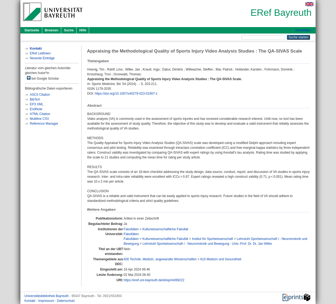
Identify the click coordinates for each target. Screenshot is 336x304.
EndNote (36, 109)
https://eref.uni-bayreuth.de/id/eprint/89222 (154, 280)
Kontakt (30, 301)
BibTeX (35, 99)
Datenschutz (66, 301)
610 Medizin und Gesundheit (220, 259)
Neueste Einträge (42, 58)
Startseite (31, 30)
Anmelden (303, 30)
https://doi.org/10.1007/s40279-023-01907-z (126, 93)
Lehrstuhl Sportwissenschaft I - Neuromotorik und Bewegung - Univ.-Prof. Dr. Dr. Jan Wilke (207, 244)
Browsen (52, 30)
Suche (69, 30)
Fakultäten (131, 229)
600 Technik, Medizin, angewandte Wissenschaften (160, 259)
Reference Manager (44, 123)
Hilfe (82, 30)
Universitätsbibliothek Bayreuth (47, 296)
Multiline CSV (39, 119)
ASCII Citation (40, 95)
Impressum (46, 301)
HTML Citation (40, 114)
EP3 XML (36, 104)
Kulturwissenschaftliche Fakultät (165, 229)
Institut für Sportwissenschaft (212, 239)
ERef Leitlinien (40, 53)
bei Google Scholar (43, 78)
